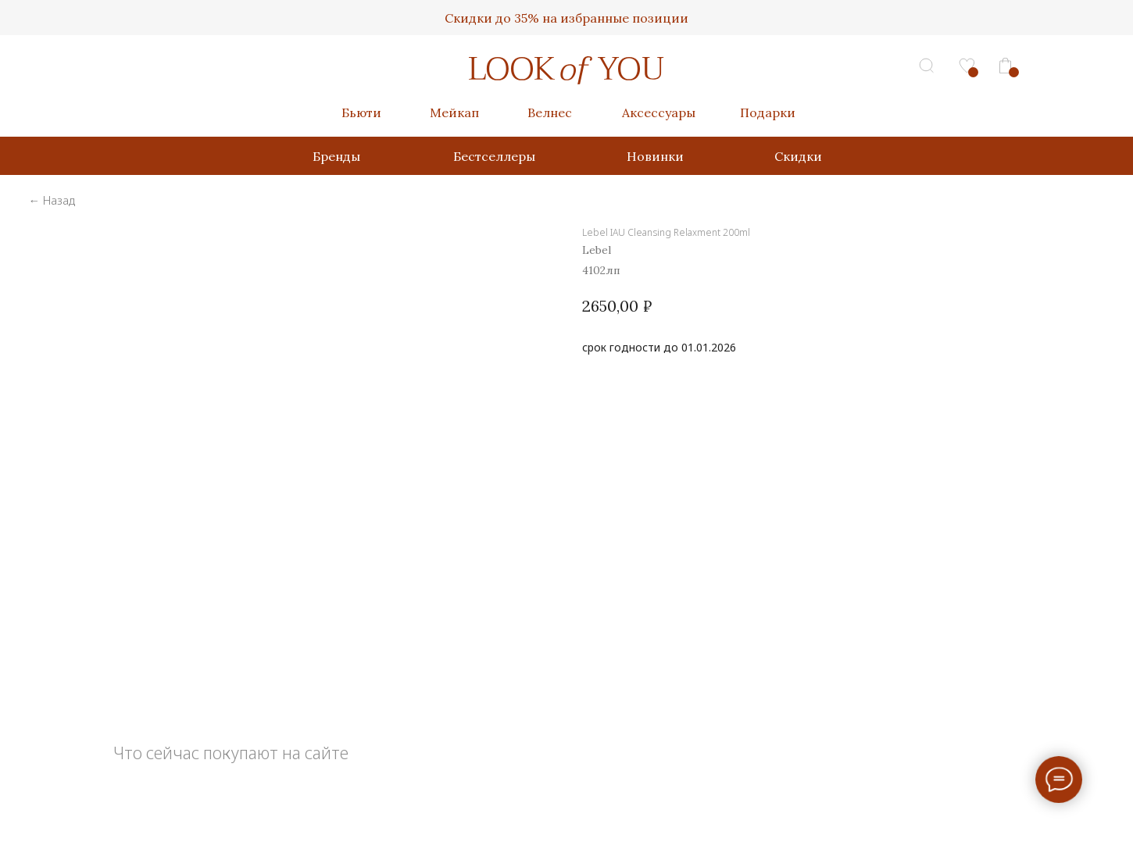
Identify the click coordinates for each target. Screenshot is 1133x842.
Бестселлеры (494, 156)
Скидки (798, 156)
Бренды (336, 156)
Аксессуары (658, 112)
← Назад (51, 200)
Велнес (549, 112)
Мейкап (454, 112)
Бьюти (361, 112)
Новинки (655, 156)
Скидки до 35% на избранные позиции (566, 18)
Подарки (767, 112)
